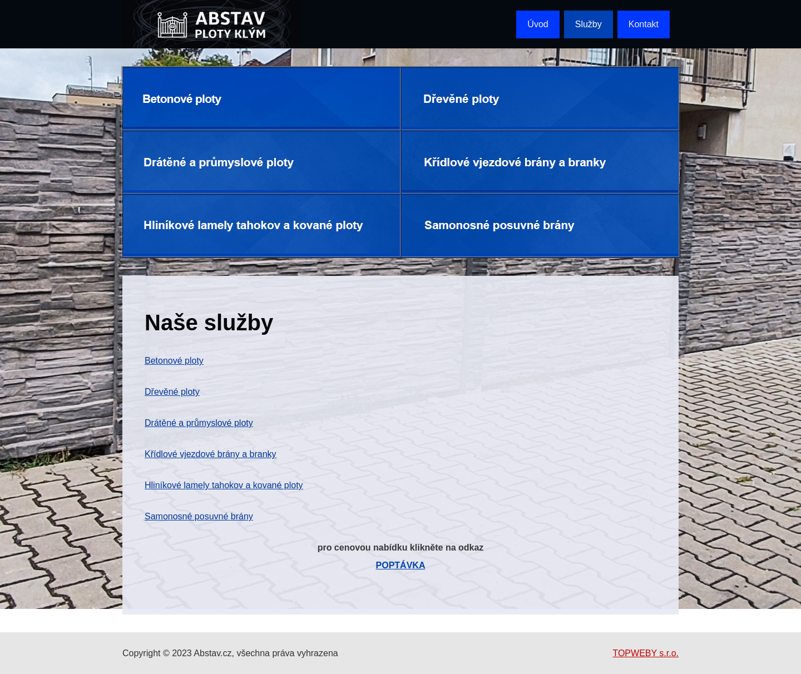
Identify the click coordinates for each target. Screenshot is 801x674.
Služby (588, 24)
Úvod (537, 24)
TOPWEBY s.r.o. (645, 653)
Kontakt (644, 24)
